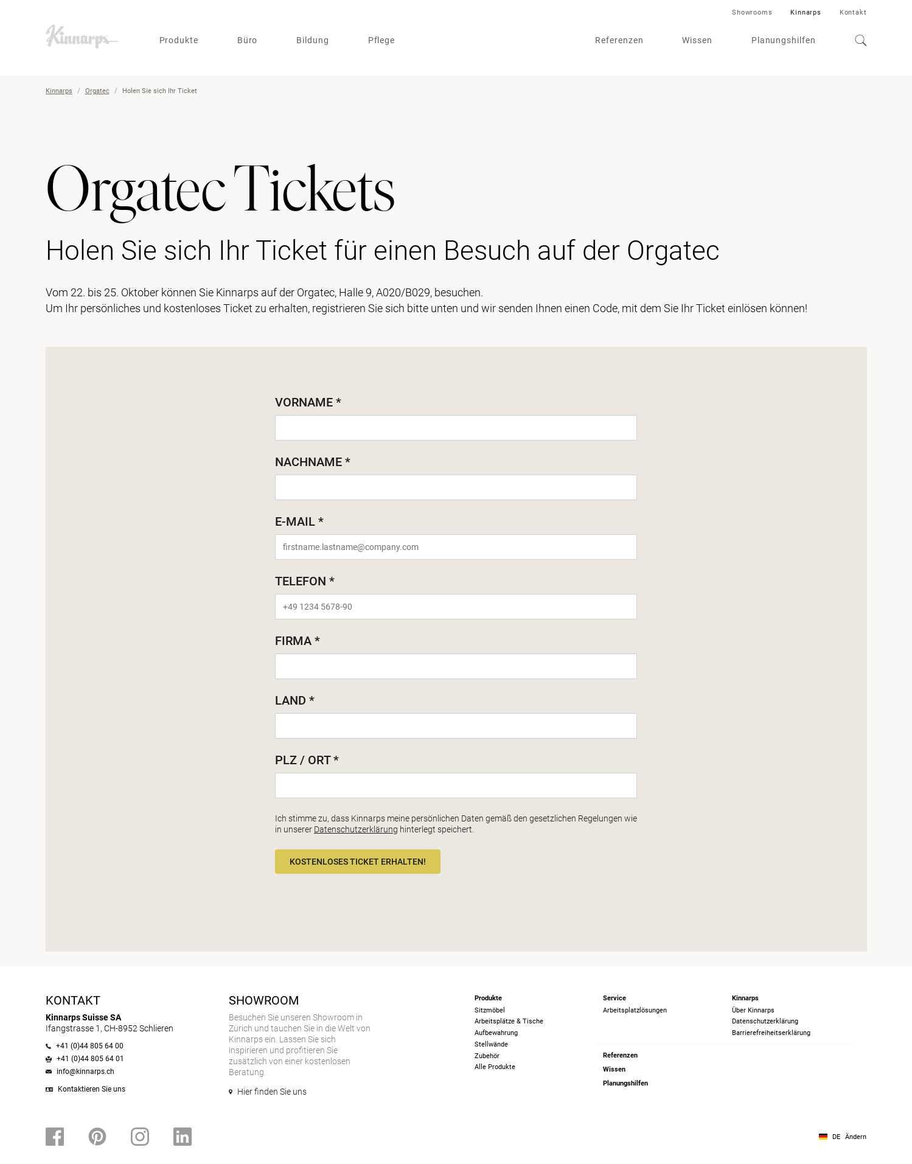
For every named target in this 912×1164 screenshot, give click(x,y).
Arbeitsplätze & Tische (509, 1021)
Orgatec (97, 91)
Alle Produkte (495, 1067)
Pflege (381, 40)
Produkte (178, 40)
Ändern (855, 1137)
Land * (295, 700)
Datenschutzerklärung (356, 829)
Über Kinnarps (753, 1010)
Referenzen (619, 40)
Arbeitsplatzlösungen (635, 1010)
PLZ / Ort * (307, 760)
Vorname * (308, 402)
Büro (247, 40)
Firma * (297, 640)
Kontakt (853, 12)
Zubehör (487, 1056)
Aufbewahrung (496, 1033)
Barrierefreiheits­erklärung (771, 1033)
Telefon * (305, 581)
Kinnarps (805, 12)
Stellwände (491, 1044)
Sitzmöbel (490, 1010)
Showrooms (752, 12)
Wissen (697, 40)
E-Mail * (299, 521)
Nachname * (312, 462)
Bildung (312, 40)
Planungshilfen (783, 40)
